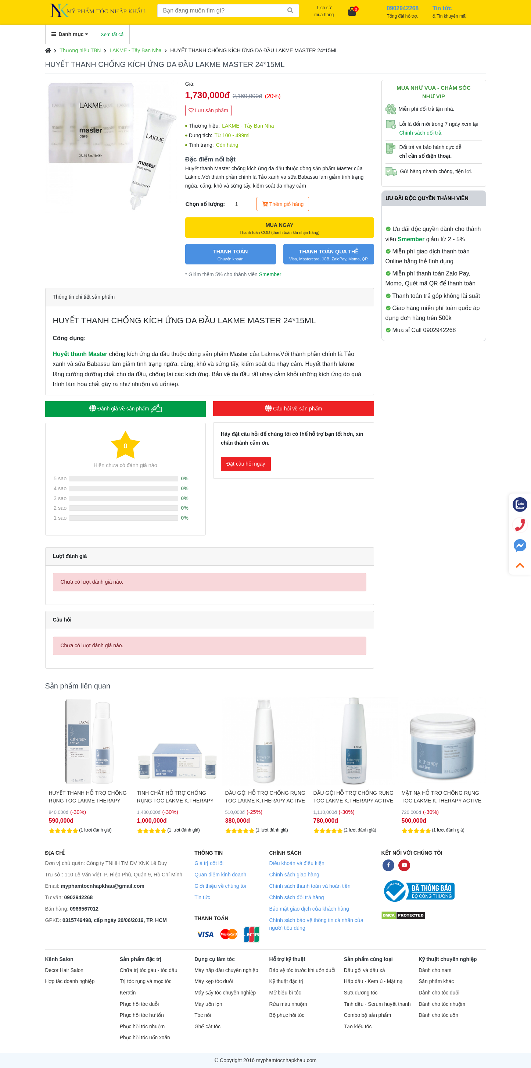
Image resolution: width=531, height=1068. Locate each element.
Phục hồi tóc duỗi (139, 1004)
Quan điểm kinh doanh (220, 874)
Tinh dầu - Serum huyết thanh (377, 1004)
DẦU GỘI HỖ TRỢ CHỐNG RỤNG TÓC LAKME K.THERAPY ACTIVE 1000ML (442, 797)
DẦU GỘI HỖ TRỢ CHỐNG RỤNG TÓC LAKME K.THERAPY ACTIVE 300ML (353, 797)
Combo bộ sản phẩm (367, 1015)
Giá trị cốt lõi (208, 863)
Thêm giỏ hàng (283, 204)
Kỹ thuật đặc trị (286, 981)
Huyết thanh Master (80, 354)
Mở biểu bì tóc (285, 993)
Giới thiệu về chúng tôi (220, 886)
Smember (270, 274)
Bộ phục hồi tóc (286, 1015)
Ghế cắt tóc (207, 1026)
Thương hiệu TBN (80, 50)
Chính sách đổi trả (420, 133)
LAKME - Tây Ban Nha (135, 50)
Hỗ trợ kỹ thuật (287, 959)
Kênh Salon (59, 959)
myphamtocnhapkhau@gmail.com (102, 886)
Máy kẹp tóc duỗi (213, 981)
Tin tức (202, 897)
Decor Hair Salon (64, 970)
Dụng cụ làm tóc (214, 959)
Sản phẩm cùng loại (368, 959)
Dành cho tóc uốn (438, 1015)
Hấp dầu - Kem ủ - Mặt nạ (373, 981)
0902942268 (78, 897)
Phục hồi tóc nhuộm (142, 1026)
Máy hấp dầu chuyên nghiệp (226, 970)
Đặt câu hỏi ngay (245, 464)
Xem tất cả (112, 34)
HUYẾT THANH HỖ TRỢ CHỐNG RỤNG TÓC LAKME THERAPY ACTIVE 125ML (176, 797)
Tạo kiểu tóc (358, 1026)
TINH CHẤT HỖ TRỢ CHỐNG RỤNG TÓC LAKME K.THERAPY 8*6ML (263, 797)
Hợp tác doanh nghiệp (70, 981)
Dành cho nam (435, 970)
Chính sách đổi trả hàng (296, 897)
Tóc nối (202, 1015)
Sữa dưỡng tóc (361, 993)
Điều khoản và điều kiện (296, 863)
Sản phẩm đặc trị (141, 959)
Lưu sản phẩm (208, 110)
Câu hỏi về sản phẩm (293, 409)
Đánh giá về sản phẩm (125, 408)
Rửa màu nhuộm (288, 1004)
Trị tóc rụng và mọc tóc (146, 981)
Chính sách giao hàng (294, 874)
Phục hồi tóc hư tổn (142, 1015)
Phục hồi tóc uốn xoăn (145, 1037)
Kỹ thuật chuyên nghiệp (448, 959)
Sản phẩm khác (436, 981)
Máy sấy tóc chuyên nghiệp (225, 993)
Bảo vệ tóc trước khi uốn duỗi (302, 970)
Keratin (128, 993)
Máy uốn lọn (208, 1004)
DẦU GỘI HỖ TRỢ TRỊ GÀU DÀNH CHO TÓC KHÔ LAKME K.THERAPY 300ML (84, 797)
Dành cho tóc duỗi (439, 993)
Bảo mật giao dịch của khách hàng (309, 909)
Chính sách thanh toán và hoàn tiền (309, 886)
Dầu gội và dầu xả (364, 970)
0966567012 (84, 909)
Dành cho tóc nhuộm (442, 1004)
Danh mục (70, 34)
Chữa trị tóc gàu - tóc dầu (148, 970)
